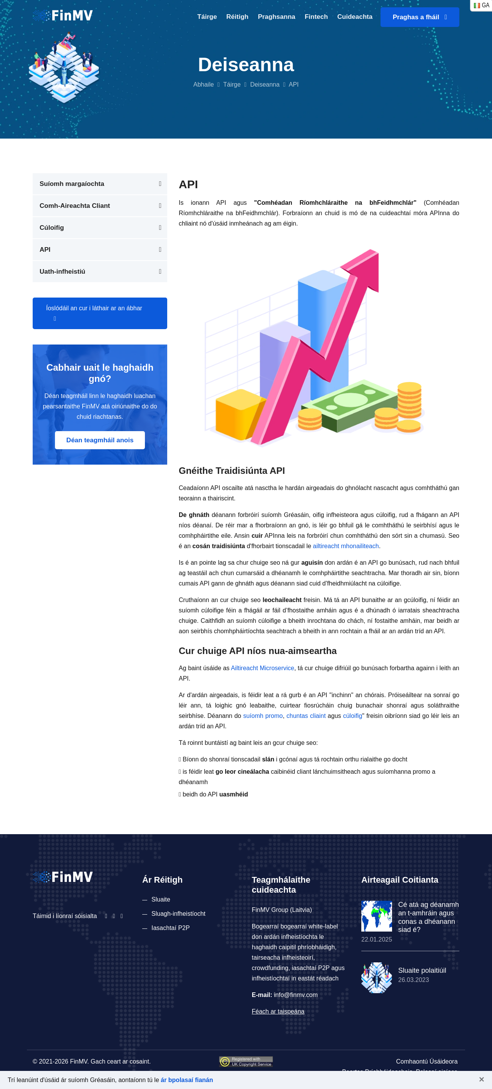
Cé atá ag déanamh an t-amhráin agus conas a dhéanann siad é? (428, 917)
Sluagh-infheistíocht (178, 913)
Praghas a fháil (420, 17)
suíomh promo (263, 716)
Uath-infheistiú (62, 271)
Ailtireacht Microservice (262, 668)
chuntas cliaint (306, 716)
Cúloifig (52, 227)
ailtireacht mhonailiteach (346, 546)
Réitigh (237, 16)
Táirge (207, 16)
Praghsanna (276, 16)
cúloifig (352, 716)
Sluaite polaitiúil (422, 970)
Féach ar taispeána (278, 1011)
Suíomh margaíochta (72, 183)
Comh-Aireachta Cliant (75, 205)
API (45, 249)
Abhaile (203, 84)
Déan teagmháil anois (100, 440)
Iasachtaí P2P (170, 928)
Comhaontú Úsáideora (426, 1061)
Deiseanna (265, 84)
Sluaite (160, 899)
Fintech (316, 16)
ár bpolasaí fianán (187, 1080)
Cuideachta (355, 16)
